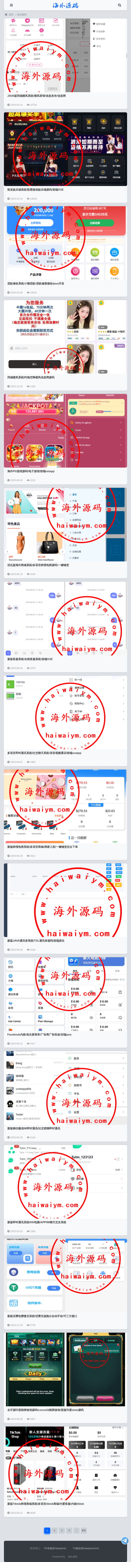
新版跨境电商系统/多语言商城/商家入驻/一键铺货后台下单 (42, 846)
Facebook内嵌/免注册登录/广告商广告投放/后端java (39, 1034)
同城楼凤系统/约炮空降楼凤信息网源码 (30, 377)
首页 (9, 14)
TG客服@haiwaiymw (55, 1548)
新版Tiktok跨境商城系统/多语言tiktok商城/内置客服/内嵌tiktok (45, 1503)
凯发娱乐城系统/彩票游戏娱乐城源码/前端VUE (35, 189)
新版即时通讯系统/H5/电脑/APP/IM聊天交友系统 (36, 1222)
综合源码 (21, 14)
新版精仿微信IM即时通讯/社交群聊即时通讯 (33, 1128)
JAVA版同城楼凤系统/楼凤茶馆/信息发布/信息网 (36, 95)
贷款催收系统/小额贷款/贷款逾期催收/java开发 (35, 283)
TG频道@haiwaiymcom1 (86, 1548)
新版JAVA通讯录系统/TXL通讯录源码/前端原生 (35, 940)
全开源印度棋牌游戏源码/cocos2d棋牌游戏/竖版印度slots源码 (45, 1410)
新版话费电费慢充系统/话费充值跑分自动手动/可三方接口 (42, 1316)
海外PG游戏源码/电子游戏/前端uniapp (30, 471)
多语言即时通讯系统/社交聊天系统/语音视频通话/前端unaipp (44, 753)
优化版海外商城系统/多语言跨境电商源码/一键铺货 (38, 565)
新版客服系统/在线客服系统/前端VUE (30, 659)
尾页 (84, 1530)
